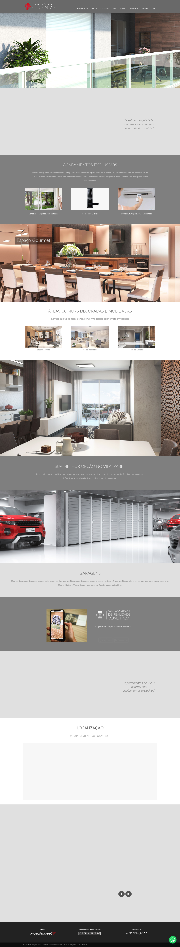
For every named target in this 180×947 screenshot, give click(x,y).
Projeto (123, 8)
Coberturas (104, 8)
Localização (134, 8)
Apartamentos (82, 8)
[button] (154, 8)
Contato (145, 8)
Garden (94, 8)
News (114, 8)
